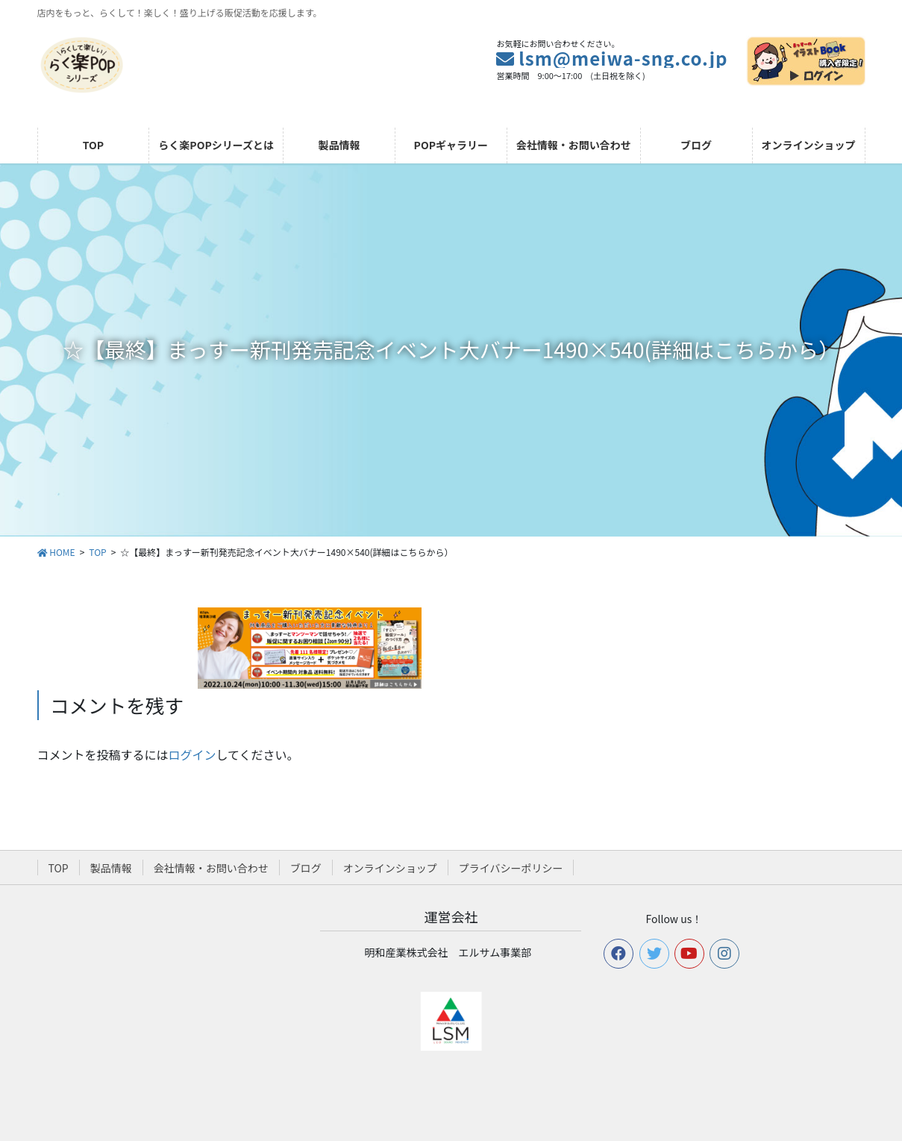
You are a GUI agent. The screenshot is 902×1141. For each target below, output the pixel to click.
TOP (58, 867)
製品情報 (111, 867)
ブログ (306, 867)
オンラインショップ (390, 867)
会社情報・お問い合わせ (211, 867)
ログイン (192, 754)
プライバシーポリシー (511, 867)
